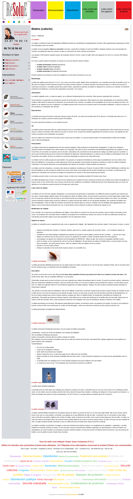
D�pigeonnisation (12, 60)
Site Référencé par (97, 448)
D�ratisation (10, 63)
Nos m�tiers (10, 83)
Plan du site (108, 448)
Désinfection (73, 10)
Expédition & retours (45, 448)
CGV (76, 448)
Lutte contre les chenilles (89, 10)
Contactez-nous (84, 448)
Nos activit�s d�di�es (14, 80)
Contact (16, 43)
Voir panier (34, 448)
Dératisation (38, 10)
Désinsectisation (56, 10)
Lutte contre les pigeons (107, 10)
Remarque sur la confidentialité (63, 448)
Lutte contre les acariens (124, 10)
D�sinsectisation (11, 66)
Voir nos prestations (16, 98)
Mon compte (25, 448)
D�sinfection (10, 69)
